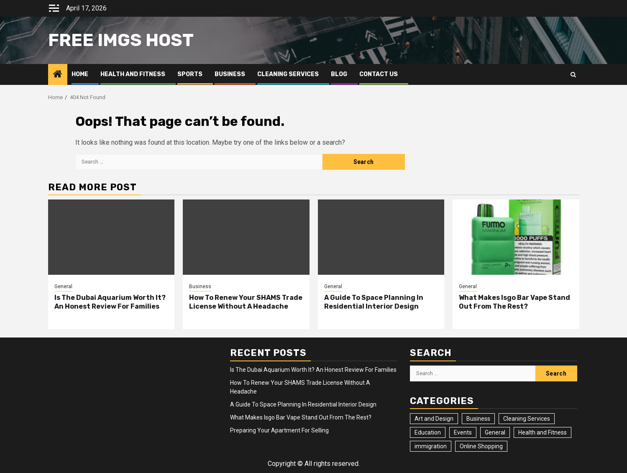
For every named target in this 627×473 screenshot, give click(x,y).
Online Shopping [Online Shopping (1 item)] (481, 446)
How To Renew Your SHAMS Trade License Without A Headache (245, 302)
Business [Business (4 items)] (478, 418)
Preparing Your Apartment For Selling (279, 430)
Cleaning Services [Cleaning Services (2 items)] (526, 418)
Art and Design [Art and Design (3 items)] (434, 418)
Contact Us (378, 74)
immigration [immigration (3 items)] (431, 446)
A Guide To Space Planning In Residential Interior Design (373, 302)
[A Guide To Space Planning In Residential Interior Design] (381, 237)
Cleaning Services (288, 74)
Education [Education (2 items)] (428, 432)
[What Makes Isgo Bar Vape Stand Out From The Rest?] (516, 237)
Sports (189, 74)
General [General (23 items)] (495, 432)
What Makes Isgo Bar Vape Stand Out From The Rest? (514, 302)
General (63, 286)
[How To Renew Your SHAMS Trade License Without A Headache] (246, 237)
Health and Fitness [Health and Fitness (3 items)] (542, 432)
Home (80, 74)
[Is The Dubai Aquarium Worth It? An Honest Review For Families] (111, 237)
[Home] (57, 75)
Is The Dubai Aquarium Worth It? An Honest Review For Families (110, 302)
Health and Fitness (132, 74)
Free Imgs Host (121, 40)
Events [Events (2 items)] (463, 432)
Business (230, 74)
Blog (339, 74)
